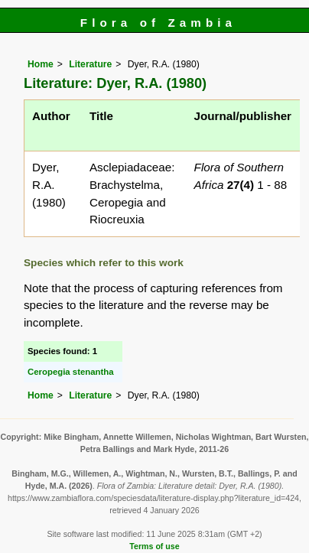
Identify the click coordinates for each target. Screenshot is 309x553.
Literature (90, 64)
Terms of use (154, 546)
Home (41, 64)
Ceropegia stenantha (71, 371)
